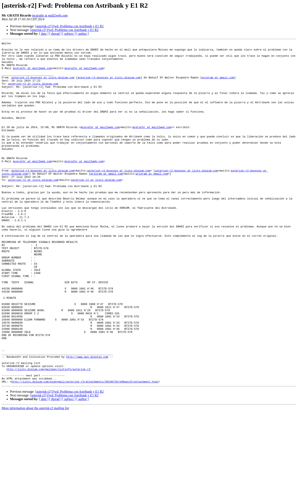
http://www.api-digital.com (87, 420)
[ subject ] (69, 33)
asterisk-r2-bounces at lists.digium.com (42, 85)
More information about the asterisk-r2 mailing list (35, 476)
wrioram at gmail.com (218, 85)
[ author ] (82, 33)
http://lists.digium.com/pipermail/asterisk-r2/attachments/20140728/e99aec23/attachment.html (84, 450)
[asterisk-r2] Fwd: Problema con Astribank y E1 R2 (69, 26)
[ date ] (43, 33)
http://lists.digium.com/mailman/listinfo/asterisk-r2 (48, 435)
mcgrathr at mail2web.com (50, 15)
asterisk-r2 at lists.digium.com (33, 92)
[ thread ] (55, 33)
